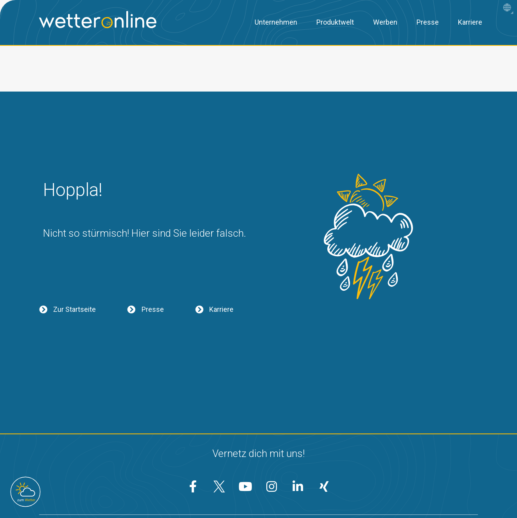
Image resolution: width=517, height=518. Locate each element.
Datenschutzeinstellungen (242, 493)
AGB (304, 493)
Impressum (345, 493)
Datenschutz (170, 493)
